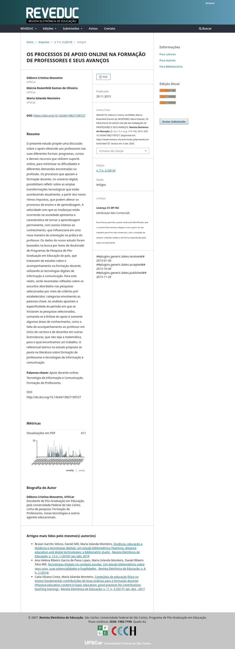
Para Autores (168, 60)
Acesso (210, 3)
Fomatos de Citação (111, 151)
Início (30, 42)
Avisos (93, 28)
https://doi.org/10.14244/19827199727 (59, 115)
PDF (105, 77)
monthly (70, 470)
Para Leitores (168, 54)
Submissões (71, 28)
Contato (109, 28)
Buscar (205, 28)
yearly (82, 470)
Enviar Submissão (174, 121)
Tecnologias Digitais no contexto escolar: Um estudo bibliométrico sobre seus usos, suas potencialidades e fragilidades (90, 566)
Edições (48, 28)
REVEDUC (27, 28)
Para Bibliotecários (171, 66)
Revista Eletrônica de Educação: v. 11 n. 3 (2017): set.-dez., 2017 (103, 589)
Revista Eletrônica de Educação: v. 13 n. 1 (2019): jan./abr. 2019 (87, 554)
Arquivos (43, 42)
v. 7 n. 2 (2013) (63, 42)
